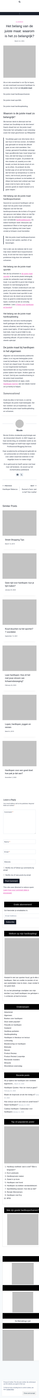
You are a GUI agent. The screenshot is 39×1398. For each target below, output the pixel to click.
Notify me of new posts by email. (18, 875)
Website (7, 862)
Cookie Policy (10, 1389)
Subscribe (10, 922)
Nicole (19, 430)
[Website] (19, 862)
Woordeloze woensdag (13, 1066)
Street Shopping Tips (14, 540)
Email (7, 852)
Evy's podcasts (13, 1173)
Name (7, 842)
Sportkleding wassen (15, 1189)
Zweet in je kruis (13, 1179)
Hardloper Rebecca (10, 487)
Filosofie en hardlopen (13, 1025)
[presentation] (19, 523)
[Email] (19, 852)
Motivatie (7, 1047)
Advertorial (8, 1012)
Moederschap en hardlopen (15, 1044)
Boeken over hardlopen (13, 1018)
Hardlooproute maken (15, 1176)
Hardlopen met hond (15, 1182)
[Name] (19, 842)
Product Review (10, 1053)
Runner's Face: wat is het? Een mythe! (29, 488)
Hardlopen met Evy (10, 384)
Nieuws (7, 1050)
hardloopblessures (23, 220)
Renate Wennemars (15, 1192)
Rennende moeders (12, 1060)
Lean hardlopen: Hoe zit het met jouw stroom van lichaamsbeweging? (17, 678)
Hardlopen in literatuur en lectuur (17, 1038)
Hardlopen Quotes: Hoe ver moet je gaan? (20, 1088)
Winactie (7, 1063)
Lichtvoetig (8, 1041)
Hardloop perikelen (11, 1031)
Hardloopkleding (10, 1034)
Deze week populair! (12, 1022)
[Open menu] (19, 13)
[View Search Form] (19, 2)
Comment (8, 812)
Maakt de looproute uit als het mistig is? (19, 1095)
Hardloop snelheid (14, 1167)
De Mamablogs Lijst (23, 1321)
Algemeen (19, 22)
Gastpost (7, 1028)
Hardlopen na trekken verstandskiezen (22, 1186)
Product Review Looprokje (14, 1056)
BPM (9, 1198)
